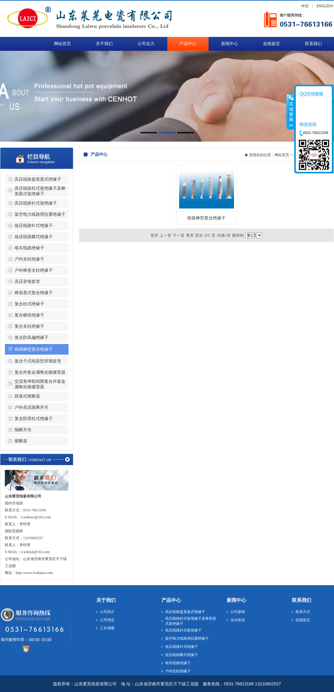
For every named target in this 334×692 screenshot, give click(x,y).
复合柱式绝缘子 (29, 304)
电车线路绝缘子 (29, 248)
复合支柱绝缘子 (29, 326)
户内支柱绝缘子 (29, 259)
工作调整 (107, 628)
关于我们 (106, 600)
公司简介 (107, 612)
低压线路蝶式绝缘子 (34, 236)
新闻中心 (236, 600)
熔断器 (21, 441)
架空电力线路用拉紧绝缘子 (40, 214)
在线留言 (303, 620)
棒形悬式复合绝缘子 (34, 292)
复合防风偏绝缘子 (31, 337)
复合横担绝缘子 (29, 315)
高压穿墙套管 (27, 281)
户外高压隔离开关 (31, 407)
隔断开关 (23, 430)
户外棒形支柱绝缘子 (34, 270)
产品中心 (171, 600)
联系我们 (301, 600)
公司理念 (107, 620)
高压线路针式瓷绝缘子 (36, 203)
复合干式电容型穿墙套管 (38, 361)
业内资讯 (237, 620)
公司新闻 (237, 612)
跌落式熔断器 (27, 396)
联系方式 (303, 612)
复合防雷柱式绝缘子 (34, 418)
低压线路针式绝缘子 (34, 225)
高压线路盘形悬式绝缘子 (38, 179)
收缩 (290, 112)
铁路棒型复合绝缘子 (34, 349)
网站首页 (282, 155)
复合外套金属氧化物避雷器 (40, 372)
